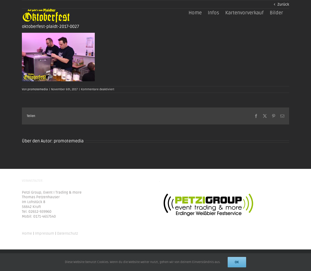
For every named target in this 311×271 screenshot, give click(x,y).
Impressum (44, 233)
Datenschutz (67, 233)
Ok (237, 262)
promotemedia (37, 89)
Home (27, 233)
